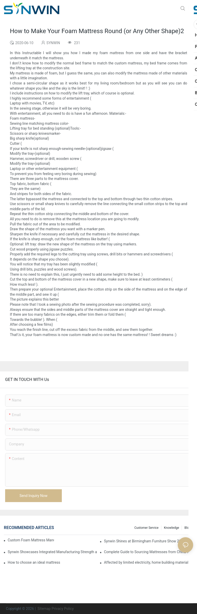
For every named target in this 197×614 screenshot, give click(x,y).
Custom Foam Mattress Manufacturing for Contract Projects (31, 540)
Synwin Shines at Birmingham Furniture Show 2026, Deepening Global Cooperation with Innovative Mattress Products (148, 541)
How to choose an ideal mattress (34, 562)
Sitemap (44, 609)
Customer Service (146, 528)
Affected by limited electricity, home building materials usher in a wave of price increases (148, 562)
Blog (187, 528)
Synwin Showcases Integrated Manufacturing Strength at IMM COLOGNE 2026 (52, 552)
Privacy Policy (63, 609)
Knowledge (171, 528)
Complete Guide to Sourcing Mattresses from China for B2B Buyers (148, 552)
